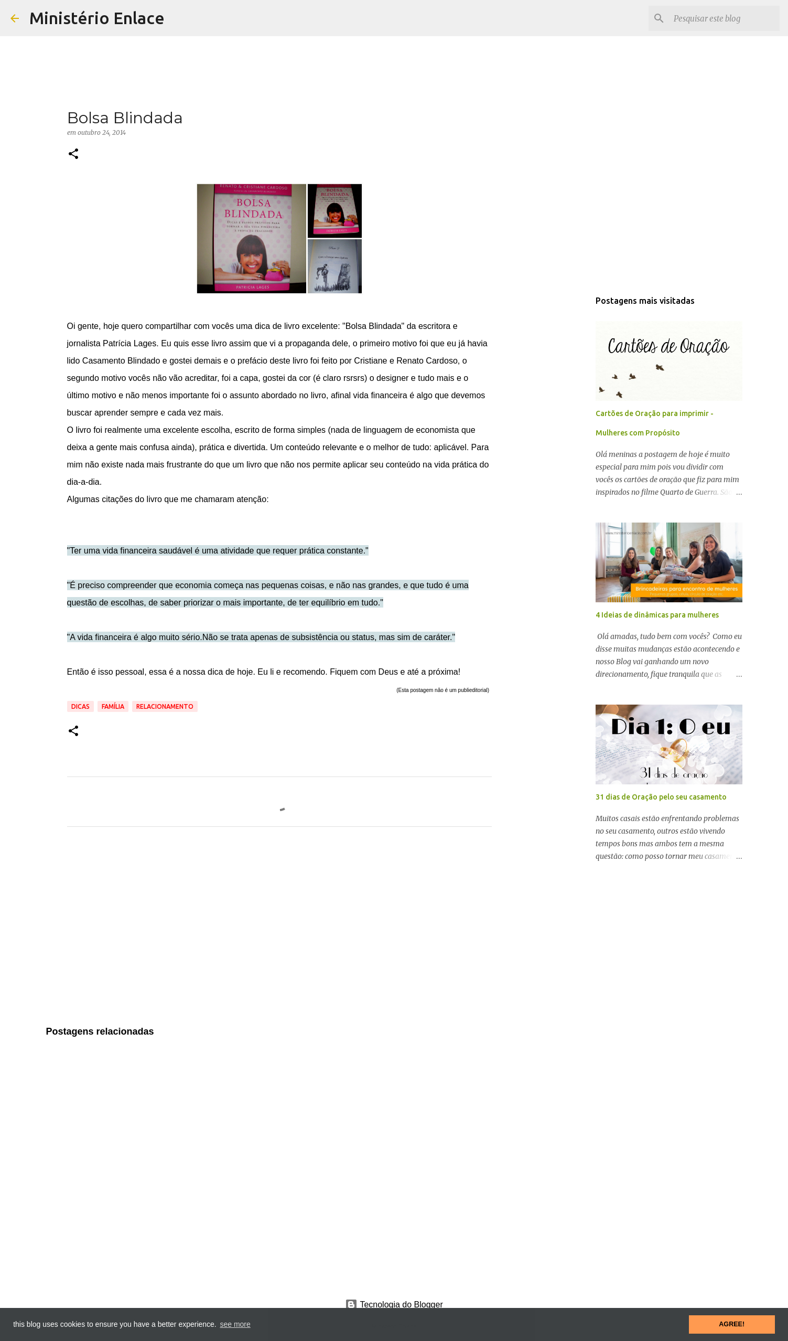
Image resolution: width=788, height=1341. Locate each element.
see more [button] (235, 1324)
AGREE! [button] (731, 1324)
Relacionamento (164, 706)
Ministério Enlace (97, 17)
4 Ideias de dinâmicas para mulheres (657, 615)
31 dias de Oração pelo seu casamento (661, 797)
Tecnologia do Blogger (394, 1304)
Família (113, 706)
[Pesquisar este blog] (725, 18)
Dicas (80, 706)
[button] (73, 154)
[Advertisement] (279, 932)
